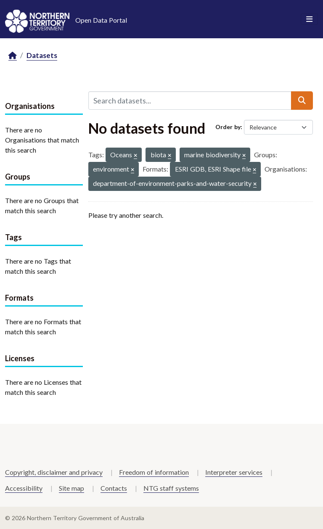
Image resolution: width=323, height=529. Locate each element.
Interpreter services (233, 472)
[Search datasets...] (189, 100)
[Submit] (302, 100)
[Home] (12, 56)
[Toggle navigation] (309, 19)
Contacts (114, 488)
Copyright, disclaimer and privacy (54, 472)
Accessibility (23, 488)
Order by (228, 126)
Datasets (41, 55)
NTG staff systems (171, 488)
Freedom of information (154, 472)
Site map (71, 488)
